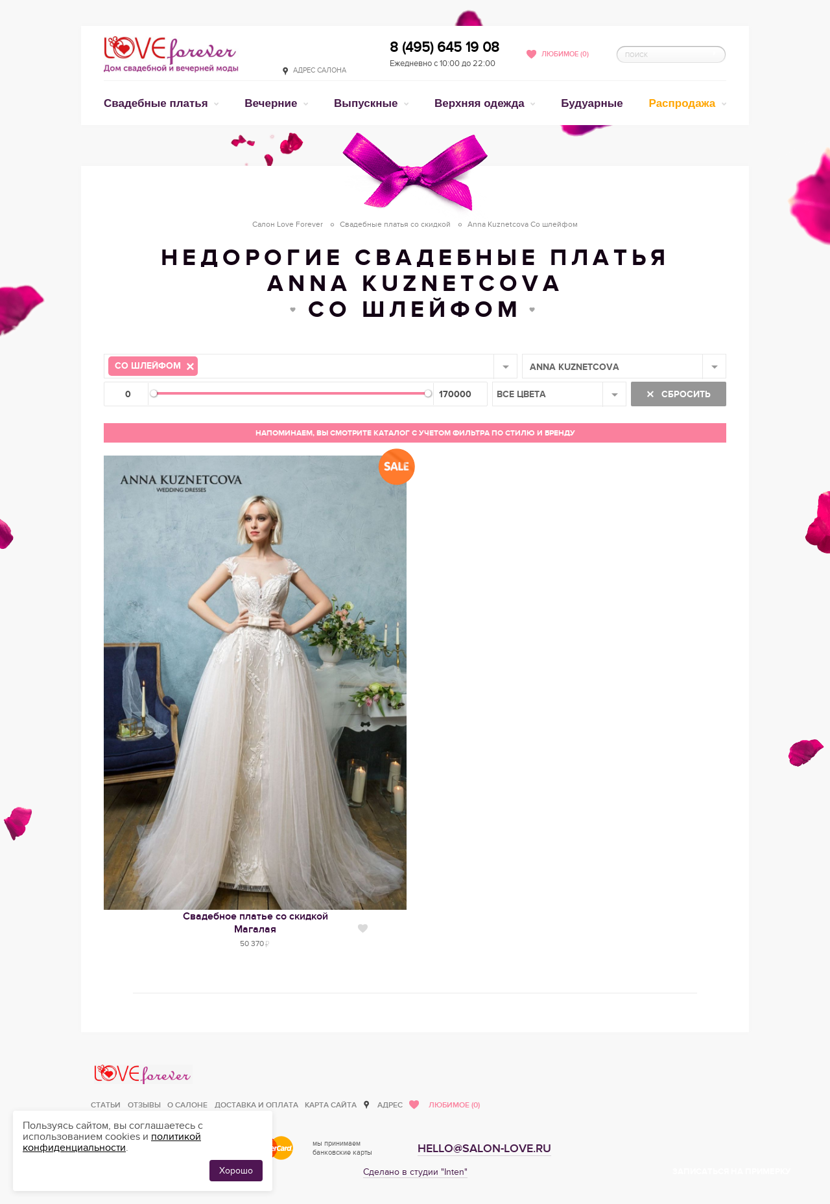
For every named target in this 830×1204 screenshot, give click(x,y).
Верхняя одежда (480, 103)
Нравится (363, 928)
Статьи (106, 1105)
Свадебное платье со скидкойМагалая (255, 923)
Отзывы (144, 1105)
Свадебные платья (157, 103)
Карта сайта (331, 1105)
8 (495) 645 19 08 (444, 47)
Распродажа (684, 103)
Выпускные (367, 103)
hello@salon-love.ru (484, 1148)
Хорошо (236, 1170)
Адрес (390, 1105)
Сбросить (685, 394)
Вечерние (272, 103)
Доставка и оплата (256, 1105)
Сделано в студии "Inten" (415, 1171)
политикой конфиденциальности (112, 1142)
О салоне (187, 1105)
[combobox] (310, 366)
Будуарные (591, 103)
